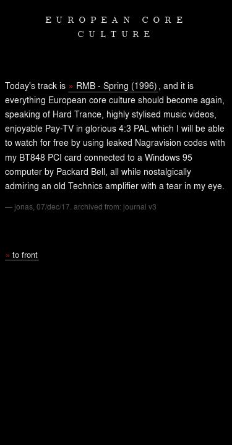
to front (25, 254)
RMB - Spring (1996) (116, 84)
